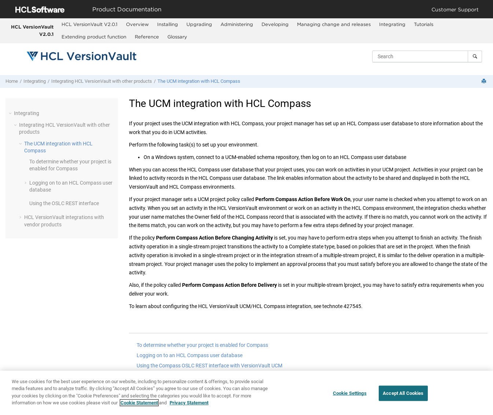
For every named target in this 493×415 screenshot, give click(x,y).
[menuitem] (89, 24)
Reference (147, 36)
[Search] (475, 56)
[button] (11, 113)
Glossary (177, 36)
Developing (275, 24)
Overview (137, 24)
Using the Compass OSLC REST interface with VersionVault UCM (209, 365)
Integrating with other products (101, 81)
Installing (167, 24)
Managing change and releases (334, 24)
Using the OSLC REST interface (64, 203)
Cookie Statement (139, 403)
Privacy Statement (189, 403)
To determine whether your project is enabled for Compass (202, 345)
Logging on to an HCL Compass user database (189, 355)
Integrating (392, 24)
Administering (236, 24)
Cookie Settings (350, 394)
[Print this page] (484, 81)
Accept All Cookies (403, 394)
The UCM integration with (198, 81)
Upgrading (199, 24)
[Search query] (427, 56)
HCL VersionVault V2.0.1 (32, 30)
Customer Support (455, 9)
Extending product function (94, 36)
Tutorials (423, 24)
